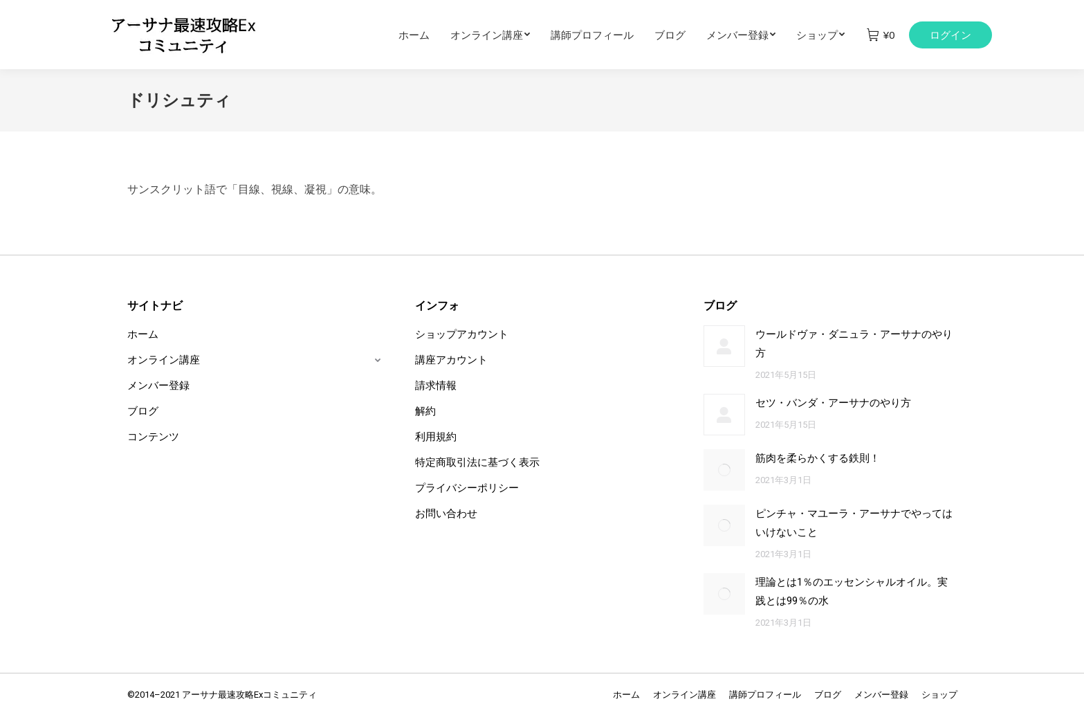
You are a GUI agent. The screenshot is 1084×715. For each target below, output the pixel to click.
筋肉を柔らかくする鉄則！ (817, 458)
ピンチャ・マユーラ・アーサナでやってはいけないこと (854, 522)
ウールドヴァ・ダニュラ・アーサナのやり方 (854, 343)
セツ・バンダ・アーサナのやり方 (833, 403)
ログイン (950, 35)
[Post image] (724, 346)
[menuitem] (424, 34)
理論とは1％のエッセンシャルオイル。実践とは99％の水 (851, 591)
